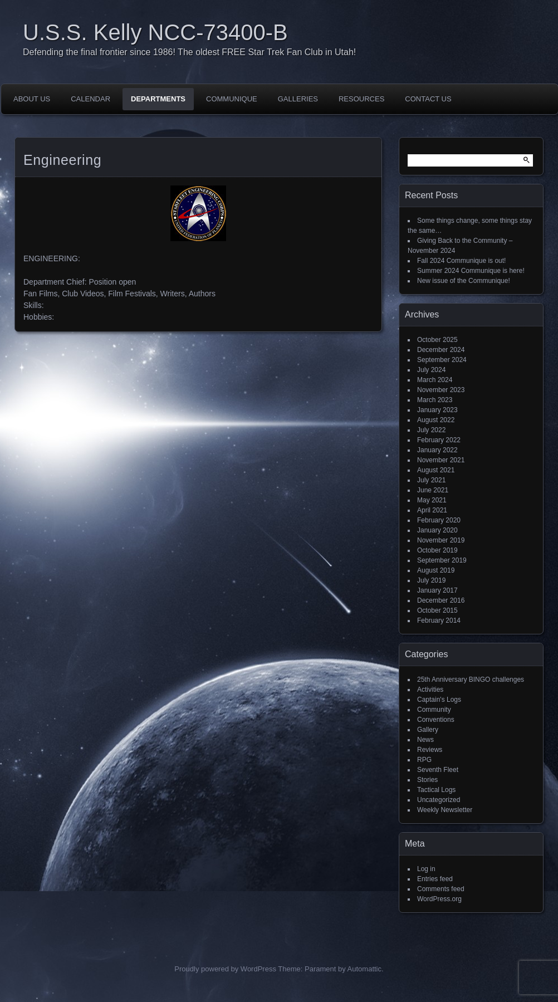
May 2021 (432, 500)
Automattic (364, 969)
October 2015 (437, 610)
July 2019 (431, 580)
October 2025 (437, 340)
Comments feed (440, 889)
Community (434, 709)
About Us (31, 99)
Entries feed (435, 879)
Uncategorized (438, 800)
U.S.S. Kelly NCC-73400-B (155, 32)
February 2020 (439, 520)
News (425, 740)
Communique (231, 99)
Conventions (435, 720)
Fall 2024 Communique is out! (461, 261)
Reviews (429, 750)
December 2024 (440, 350)
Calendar (90, 99)
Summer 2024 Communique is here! (471, 271)
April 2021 (432, 510)
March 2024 (434, 380)
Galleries (298, 99)
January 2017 (437, 590)
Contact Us (428, 99)
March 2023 (434, 400)
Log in (426, 869)
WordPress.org (439, 899)
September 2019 (442, 560)
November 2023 (440, 390)
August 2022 (435, 420)
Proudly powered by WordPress (225, 969)
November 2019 (440, 540)
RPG (424, 760)
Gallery (427, 730)
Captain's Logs (439, 699)
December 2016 (440, 600)
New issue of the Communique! (463, 281)
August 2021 (435, 470)
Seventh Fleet (437, 770)
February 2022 (439, 440)
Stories (427, 780)
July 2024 (431, 370)
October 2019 (437, 550)
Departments (158, 99)
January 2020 (437, 530)
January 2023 (437, 410)
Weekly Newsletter (444, 810)
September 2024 (442, 360)
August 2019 (435, 570)
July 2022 (431, 430)
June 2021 (432, 490)
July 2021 (431, 480)
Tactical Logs (436, 790)
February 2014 (439, 620)
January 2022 (437, 450)
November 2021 (440, 460)
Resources (361, 99)
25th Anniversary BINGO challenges (470, 679)
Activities (430, 689)
